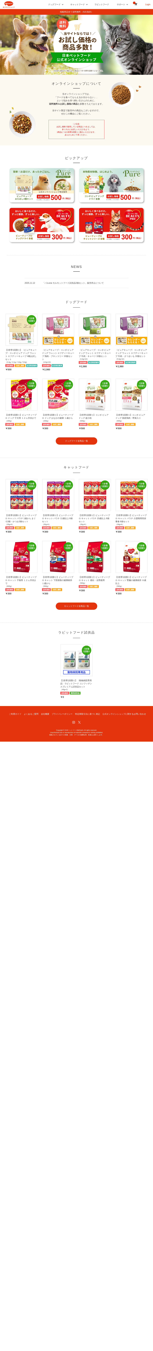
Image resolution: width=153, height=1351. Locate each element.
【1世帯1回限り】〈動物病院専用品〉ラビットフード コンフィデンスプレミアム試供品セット (76, 683)
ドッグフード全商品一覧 (76, 441)
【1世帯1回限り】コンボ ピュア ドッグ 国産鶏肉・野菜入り (130, 416)
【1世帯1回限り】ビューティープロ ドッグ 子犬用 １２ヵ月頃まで (21, 416)
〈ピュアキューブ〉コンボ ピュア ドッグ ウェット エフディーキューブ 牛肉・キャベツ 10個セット (95, 353)
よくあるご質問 (31, 714)
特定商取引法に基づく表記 (87, 714)
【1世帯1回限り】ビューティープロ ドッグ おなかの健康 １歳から (57, 416)
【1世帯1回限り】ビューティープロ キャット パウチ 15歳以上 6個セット (94, 518)
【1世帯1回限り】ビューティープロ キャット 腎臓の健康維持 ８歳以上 (131, 580)
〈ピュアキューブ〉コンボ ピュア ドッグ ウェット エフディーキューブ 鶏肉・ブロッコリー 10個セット (58, 354)
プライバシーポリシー (62, 714)
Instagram (73, 722)
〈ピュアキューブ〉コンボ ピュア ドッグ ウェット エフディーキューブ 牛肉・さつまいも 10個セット (131, 353)
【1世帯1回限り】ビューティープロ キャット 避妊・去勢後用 (94, 578)
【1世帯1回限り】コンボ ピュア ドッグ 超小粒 (94, 416)
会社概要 (45, 714)
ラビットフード (102, 4)
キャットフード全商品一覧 (76, 606)
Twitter (79, 722)
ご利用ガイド (15, 714)
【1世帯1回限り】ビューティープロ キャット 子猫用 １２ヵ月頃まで (21, 580)
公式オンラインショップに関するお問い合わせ (124, 714)
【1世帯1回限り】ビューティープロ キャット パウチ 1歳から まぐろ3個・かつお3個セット (21, 518)
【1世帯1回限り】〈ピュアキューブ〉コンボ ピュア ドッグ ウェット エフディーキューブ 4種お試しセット (21, 354)
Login (147, 4)
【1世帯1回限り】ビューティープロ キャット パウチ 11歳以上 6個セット (57, 518)
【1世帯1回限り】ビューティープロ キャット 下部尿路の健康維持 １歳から (57, 580)
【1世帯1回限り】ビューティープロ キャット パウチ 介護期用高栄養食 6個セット (131, 518)
